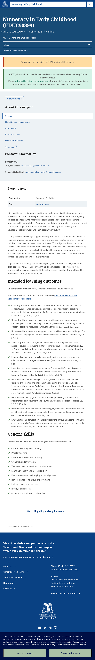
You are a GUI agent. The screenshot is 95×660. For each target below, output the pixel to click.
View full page (14, 98)
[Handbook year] (47, 45)
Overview (9, 116)
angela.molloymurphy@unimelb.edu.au (43, 172)
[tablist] (51, 4)
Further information (14, 140)
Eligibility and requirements (17, 122)
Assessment (10, 128)
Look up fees (42, 204)
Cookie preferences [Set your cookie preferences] (70, 653)
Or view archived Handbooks (15, 50)
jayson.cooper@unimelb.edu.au (35, 166)
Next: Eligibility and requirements (45, 511)
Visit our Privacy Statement (53, 644)
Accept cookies (24, 653)
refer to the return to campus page (32, 81)
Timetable (14, 148)
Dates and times (12, 134)
